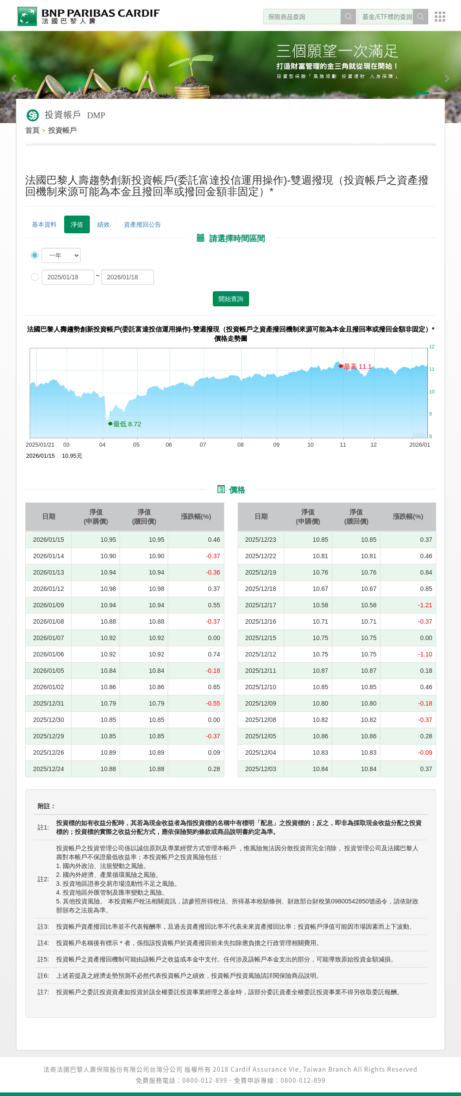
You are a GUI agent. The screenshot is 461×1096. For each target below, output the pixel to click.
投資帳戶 (62, 130)
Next (432, 81)
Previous (28, 81)
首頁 (32, 130)
